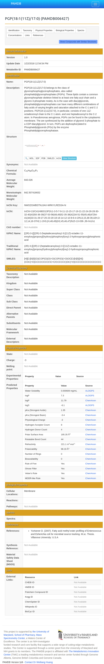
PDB (43, 158)
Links (27, 35)
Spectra (80, 30)
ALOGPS (89, 391)
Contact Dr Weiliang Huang (39, 662)
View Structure (69, 158)
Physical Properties (43, 30)
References (38, 35)
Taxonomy (27, 30)
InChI (58, 158)
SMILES (51, 158)
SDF (38, 158)
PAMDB (16, 3)
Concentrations (15, 35)
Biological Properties (65, 30)
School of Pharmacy (24, 635)
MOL (32, 158)
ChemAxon (90, 400)
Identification (13, 30)
